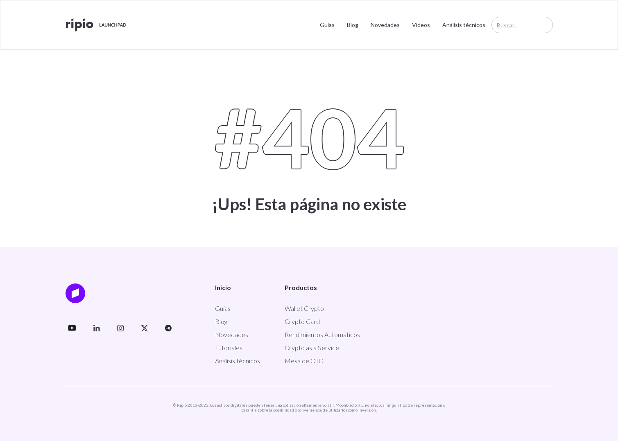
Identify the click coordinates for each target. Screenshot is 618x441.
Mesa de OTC (304, 360)
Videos (421, 24)
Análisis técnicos (463, 24)
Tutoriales (228, 347)
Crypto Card (302, 321)
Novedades (385, 24)
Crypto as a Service (312, 347)
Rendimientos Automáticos (322, 334)
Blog (352, 24)
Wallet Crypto (304, 308)
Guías (327, 24)
